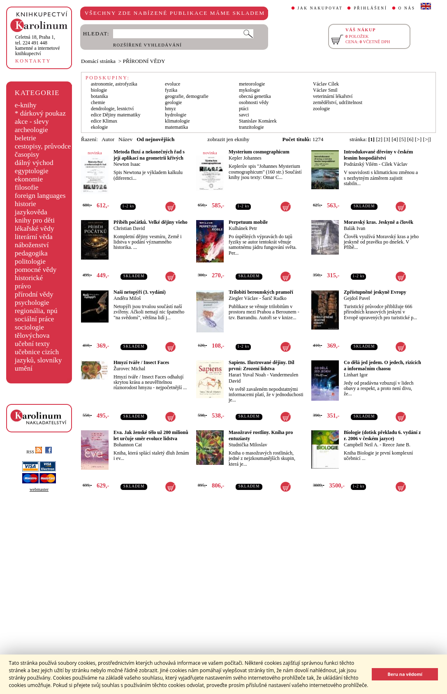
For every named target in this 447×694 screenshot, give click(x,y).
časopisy (27, 154)
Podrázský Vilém (361, 164)
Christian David (129, 228)
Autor (108, 139)
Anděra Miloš (127, 298)
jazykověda (31, 212)
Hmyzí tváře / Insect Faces (141, 362)
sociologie (29, 327)
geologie (173, 102)
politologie (30, 261)
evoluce (172, 84)
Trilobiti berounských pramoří (261, 292)
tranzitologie (251, 127)
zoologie (321, 108)
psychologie (32, 302)
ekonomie (29, 179)
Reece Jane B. (396, 445)
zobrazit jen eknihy (228, 139)
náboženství (32, 245)
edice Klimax (104, 121)
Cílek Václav (395, 164)
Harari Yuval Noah (247, 375)
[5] (402, 139)
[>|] (427, 139)
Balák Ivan (354, 228)
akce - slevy (32, 121)
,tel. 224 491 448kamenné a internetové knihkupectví (37, 45)
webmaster (39, 489)
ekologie (99, 127)
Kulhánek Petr (243, 228)
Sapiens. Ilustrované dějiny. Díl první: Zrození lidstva (261, 365)
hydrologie (175, 115)
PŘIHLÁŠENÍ (370, 8)
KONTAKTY (33, 61)
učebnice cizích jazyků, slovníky (38, 356)
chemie (98, 102)
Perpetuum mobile (248, 222)
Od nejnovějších (155, 139)
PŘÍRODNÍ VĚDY (144, 61)
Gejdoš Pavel (357, 298)
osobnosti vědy (254, 102)
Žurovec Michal (129, 368)
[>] (418, 139)
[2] (379, 139)
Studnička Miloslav (248, 445)
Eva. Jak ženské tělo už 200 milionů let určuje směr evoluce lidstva (150, 435)
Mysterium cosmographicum (259, 152)
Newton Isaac (127, 164)
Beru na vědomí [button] (404, 674)
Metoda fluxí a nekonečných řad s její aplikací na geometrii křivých (149, 155)
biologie (99, 90)
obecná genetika (255, 96)
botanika (99, 96)
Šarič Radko (274, 298)
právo (23, 286)
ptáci (243, 108)
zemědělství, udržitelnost (337, 102)
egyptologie (32, 171)
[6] (410, 139)
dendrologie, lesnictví (112, 108)
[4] (394, 139)
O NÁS (406, 8)
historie (25, 204)
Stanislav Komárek (258, 121)
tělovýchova (32, 335)
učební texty (32, 344)
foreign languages (40, 196)
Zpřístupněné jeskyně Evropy (375, 292)
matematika (176, 127)
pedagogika (31, 253)
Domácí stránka (98, 61)
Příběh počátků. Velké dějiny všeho (150, 222)
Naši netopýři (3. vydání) (139, 292)
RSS (34, 452)
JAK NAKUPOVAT (320, 8)
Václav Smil (325, 90)
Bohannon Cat (127, 445)
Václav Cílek (326, 84)
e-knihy (26, 105)
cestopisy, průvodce (43, 146)
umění (23, 368)
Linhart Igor (356, 375)
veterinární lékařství (332, 96)
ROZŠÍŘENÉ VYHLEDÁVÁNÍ (147, 45)
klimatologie (177, 121)
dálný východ (34, 163)
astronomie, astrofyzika (114, 84)
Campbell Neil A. (361, 445)
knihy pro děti (35, 220)
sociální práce (34, 319)
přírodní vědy (34, 294)
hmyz (170, 108)
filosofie (27, 187)
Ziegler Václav (243, 298)
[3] (387, 139)
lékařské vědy (34, 228)
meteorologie (252, 84)
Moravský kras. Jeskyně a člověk (378, 222)
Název (125, 139)
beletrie (25, 138)
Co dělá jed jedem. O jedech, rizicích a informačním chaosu (382, 365)
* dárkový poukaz (40, 113)
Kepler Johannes (245, 158)
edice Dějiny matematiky (116, 115)
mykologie (249, 90)
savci (244, 115)
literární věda (34, 237)
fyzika (171, 90)
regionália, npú (36, 311)
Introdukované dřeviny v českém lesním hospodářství (378, 155)
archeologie (31, 130)
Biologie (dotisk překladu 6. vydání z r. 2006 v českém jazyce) (382, 435)
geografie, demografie (186, 96)
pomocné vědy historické (36, 274)
